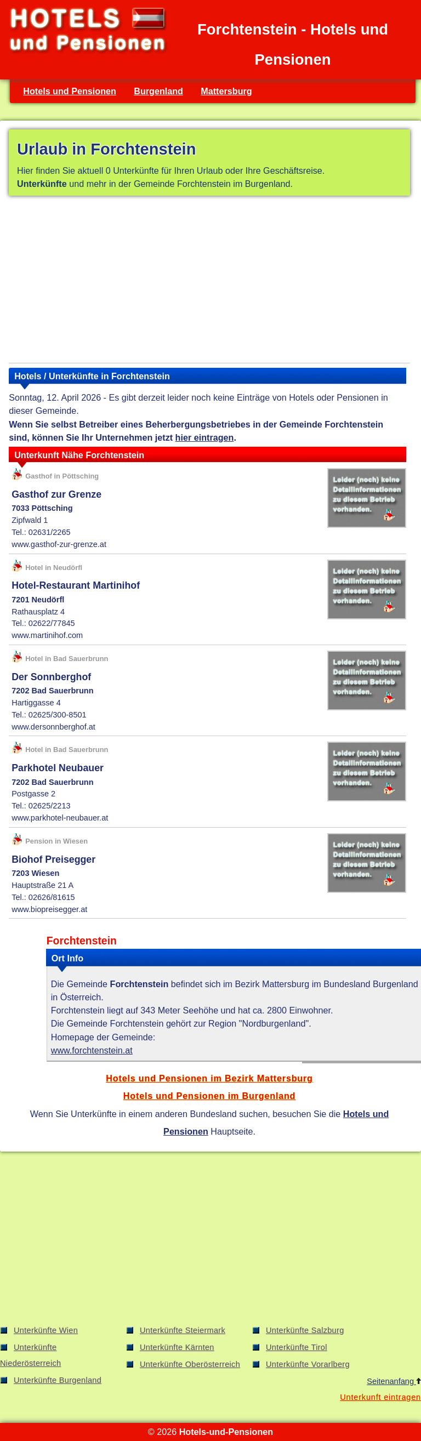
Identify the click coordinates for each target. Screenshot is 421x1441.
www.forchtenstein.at (92, 1050)
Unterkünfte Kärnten (177, 1347)
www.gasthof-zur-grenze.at (59, 544)
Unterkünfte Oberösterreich (190, 1364)
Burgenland (158, 91)
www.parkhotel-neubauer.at (60, 817)
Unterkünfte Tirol (296, 1347)
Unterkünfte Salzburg (305, 1330)
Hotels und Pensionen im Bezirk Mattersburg (209, 1078)
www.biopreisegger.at (49, 909)
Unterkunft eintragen (380, 1397)
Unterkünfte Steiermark (182, 1330)
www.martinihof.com (47, 635)
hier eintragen (204, 437)
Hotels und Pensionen (69, 91)
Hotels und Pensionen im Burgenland (209, 1096)
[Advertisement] (209, 281)
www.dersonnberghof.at (53, 726)
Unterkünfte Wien (46, 1330)
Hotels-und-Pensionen (226, 1432)
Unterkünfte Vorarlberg (308, 1364)
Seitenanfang (394, 1381)
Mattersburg (226, 91)
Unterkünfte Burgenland (57, 1380)
